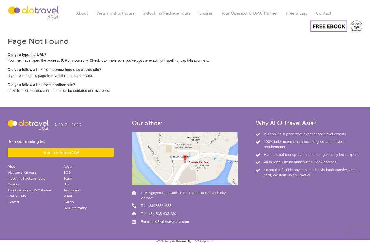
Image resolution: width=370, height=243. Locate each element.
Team (67, 178)
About (82, 13)
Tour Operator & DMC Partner (249, 13)
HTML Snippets (165, 241)
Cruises (206, 13)
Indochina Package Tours (166, 13)
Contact (323, 13)
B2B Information (75, 208)
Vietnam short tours (115, 13)
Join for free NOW (61, 152)
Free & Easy (297, 13)
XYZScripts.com (204, 241)
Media (67, 196)
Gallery (68, 202)
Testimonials (72, 190)
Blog (66, 184)
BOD (67, 172)
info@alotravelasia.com (170, 222)
